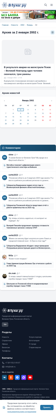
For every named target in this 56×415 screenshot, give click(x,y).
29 (13, 124)
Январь (30, 25)
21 (6, 120)
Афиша (5, 344)
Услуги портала (35, 337)
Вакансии (6, 347)
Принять (47, 407)
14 (6, 117)
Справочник (7, 341)
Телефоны (6, 351)
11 (35, 113)
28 (6, 124)
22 (13, 120)
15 (13, 117)
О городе (32, 344)
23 (20, 120)
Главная (5, 25)
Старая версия (35, 347)
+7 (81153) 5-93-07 (12, 363)
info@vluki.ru (10, 367)
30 (20, 124)
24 (28, 120)
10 (28, 113)
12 (43, 113)
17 (28, 117)
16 (20, 117)
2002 (22, 25)
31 (28, 124)
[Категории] (52, 32)
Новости (14, 25)
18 (35, 117)
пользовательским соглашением (21, 412)
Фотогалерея (34, 341)
